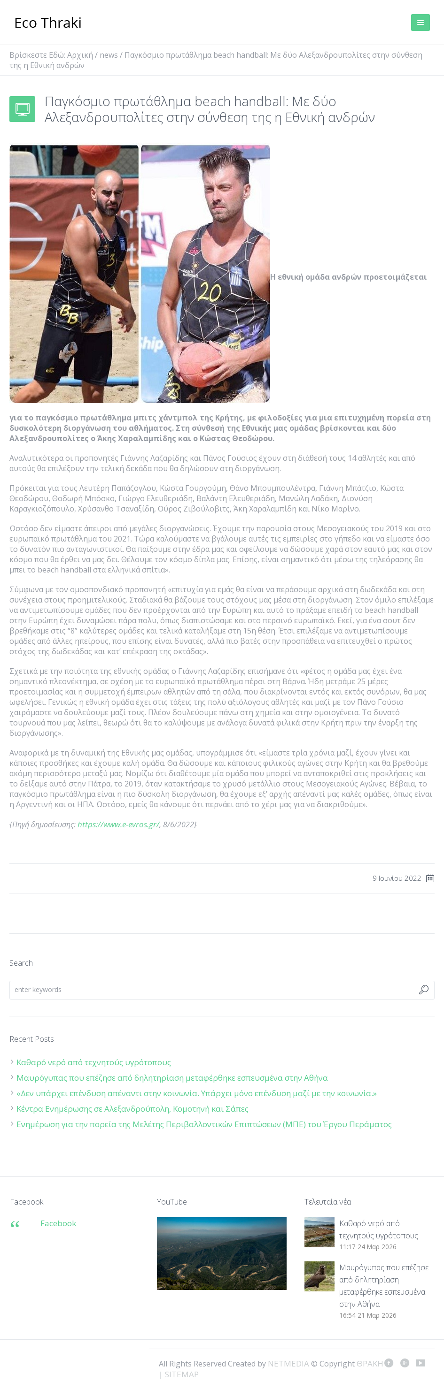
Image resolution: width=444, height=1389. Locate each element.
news (109, 55)
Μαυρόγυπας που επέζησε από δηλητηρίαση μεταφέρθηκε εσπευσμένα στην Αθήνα (173, 1077)
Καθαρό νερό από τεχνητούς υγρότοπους (93, 1062)
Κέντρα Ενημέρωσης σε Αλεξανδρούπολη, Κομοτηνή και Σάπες (132, 1108)
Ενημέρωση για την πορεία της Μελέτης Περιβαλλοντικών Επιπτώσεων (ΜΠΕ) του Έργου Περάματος (204, 1124)
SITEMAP (182, 1374)
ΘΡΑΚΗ (48, 23)
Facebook (58, 1223)
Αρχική (80, 55)
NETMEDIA (288, 1363)
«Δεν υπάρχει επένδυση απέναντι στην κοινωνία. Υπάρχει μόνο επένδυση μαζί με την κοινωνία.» (196, 1093)
